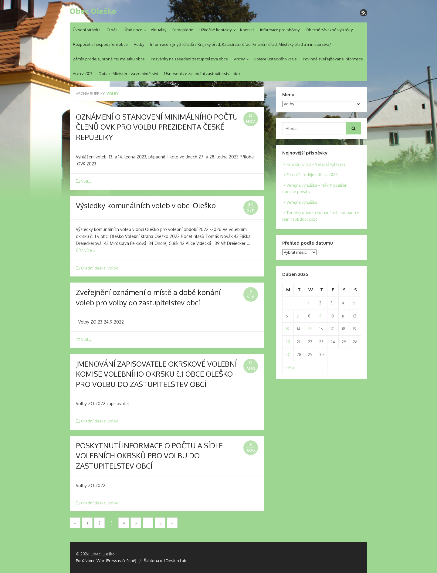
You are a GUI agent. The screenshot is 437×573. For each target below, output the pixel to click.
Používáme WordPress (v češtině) (106, 560)
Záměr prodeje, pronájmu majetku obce (109, 58)
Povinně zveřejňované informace (333, 58)
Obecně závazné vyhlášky (329, 29)
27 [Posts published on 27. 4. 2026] (288, 354)
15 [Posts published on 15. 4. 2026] (310, 328)
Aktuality (158, 29)
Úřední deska (93, 268)
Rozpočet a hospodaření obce (100, 44)
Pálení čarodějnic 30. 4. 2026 (312, 174)
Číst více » (85, 250)
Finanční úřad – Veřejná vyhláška (316, 164)
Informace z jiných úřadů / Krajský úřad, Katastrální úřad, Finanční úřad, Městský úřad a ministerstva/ (240, 44)
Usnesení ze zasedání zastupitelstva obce (203, 73)
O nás (112, 29)
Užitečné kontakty (215, 29)
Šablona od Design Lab (165, 560)
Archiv (239, 58)
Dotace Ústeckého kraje (275, 58)
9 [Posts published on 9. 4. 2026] (320, 316)
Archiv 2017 (83, 73)
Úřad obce (133, 29)
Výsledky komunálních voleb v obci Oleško (146, 205)
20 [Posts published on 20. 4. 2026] (288, 341)
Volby (139, 44)
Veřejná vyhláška (301, 202)
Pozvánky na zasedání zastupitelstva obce (189, 58)
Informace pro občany (280, 29)
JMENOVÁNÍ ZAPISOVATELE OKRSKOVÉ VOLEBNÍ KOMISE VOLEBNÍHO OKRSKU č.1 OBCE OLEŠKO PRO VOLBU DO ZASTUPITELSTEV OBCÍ (156, 374)
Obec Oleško (93, 11)
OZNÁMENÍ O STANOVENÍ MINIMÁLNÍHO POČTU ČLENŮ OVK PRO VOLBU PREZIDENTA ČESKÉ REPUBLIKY (157, 127)
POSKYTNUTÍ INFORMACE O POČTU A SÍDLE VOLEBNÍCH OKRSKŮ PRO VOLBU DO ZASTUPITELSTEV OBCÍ (149, 455)
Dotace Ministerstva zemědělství (128, 73)
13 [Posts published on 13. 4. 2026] (287, 328)
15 (160, 523)
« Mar (290, 367)
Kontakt (247, 29)
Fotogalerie (182, 29)
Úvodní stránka (86, 29)
